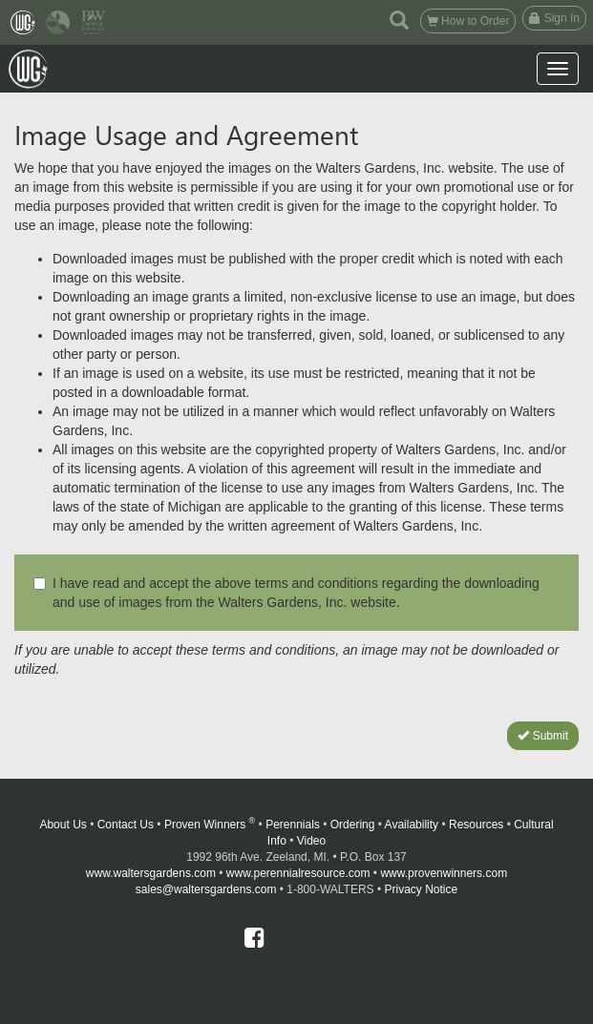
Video (311, 840)
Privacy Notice (421, 889)
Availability (411, 824)
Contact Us (125, 824)
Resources (476, 824)
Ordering (352, 824)
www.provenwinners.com (443, 873)
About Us (62, 824)
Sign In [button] (554, 18)
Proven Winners (209, 824)
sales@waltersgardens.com (206, 889)
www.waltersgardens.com (151, 873)
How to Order (468, 21)
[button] (399, 19)
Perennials (292, 824)
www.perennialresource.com (298, 873)
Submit (543, 735)
